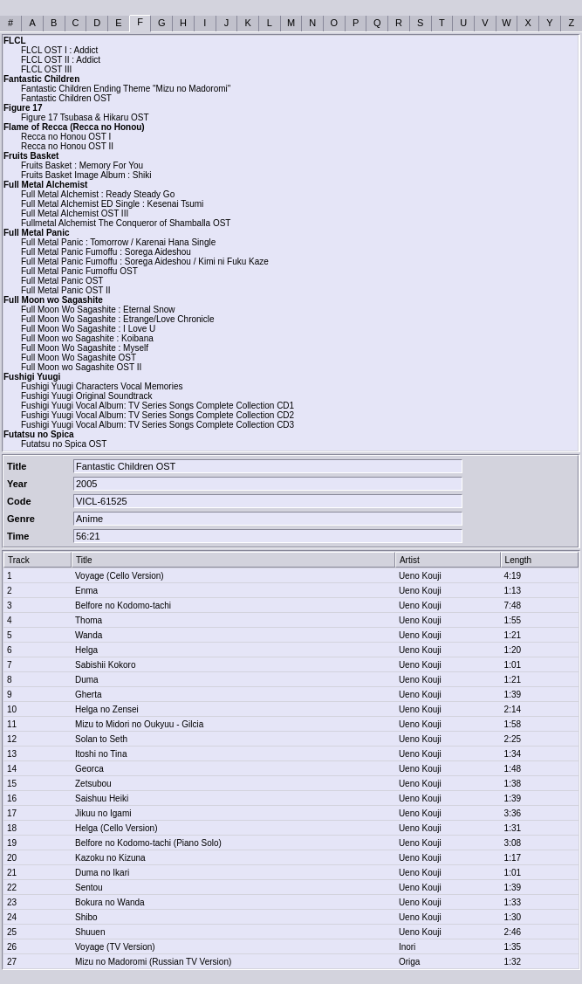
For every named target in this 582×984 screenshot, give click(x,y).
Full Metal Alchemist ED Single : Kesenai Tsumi (112, 204)
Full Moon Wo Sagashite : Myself (84, 348)
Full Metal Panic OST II (66, 290)
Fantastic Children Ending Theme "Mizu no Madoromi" (125, 88)
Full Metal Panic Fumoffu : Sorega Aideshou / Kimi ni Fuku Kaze (145, 261)
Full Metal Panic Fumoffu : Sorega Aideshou (106, 252)
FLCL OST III (46, 69)
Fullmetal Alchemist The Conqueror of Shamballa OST (125, 223)
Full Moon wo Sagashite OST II (81, 367)
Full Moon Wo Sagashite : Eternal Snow (98, 309)
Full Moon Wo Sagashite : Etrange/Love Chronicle (118, 319)
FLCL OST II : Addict (60, 60)
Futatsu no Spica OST (63, 444)
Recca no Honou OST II (67, 146)
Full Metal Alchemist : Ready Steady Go (98, 194)
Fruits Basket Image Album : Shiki (86, 175)
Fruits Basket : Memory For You (82, 165)
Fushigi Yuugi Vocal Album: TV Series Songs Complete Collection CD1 (157, 405)
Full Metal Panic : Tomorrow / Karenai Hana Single (118, 242)
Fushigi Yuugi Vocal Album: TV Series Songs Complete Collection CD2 (157, 415)
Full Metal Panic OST (62, 281)
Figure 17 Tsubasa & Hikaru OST (85, 117)
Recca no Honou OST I (66, 136)
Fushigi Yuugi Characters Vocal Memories (101, 386)
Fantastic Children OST (66, 98)
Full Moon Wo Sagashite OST (78, 357)
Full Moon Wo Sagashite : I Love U (88, 329)
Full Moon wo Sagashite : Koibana (87, 338)
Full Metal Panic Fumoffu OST (79, 271)
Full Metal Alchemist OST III (74, 213)
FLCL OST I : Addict (59, 50)
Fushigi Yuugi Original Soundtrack (86, 396)
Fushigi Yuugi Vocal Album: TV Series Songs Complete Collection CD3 (157, 425)
